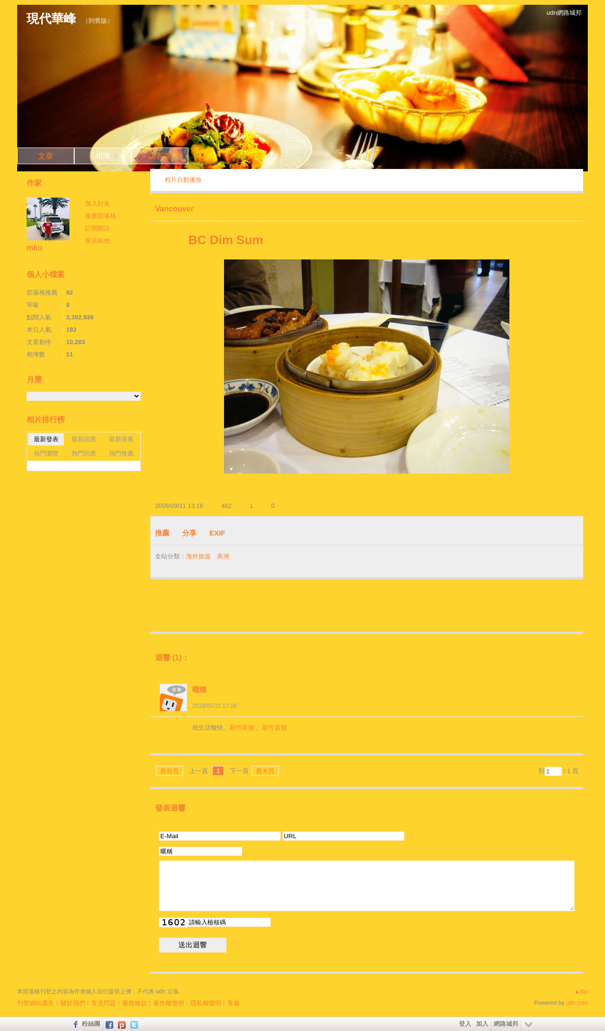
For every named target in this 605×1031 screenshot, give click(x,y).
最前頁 (169, 770)
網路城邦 (506, 1023)
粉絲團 (91, 1023)
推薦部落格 (100, 215)
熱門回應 (83, 453)
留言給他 (97, 240)
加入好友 (97, 203)
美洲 (223, 556)
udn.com (577, 1003)
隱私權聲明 (205, 1003)
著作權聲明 (168, 1003)
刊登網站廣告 (35, 1003)
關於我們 (72, 1003)
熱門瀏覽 (46, 453)
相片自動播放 (183, 179)
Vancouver (174, 209)
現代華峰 (51, 18)
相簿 (102, 156)
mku (34, 248)
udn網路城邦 (564, 12)
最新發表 (46, 439)
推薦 (162, 533)
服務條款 (134, 1003)
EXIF (217, 533)
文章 (45, 156)
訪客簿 (159, 156)
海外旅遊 (198, 556)
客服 (233, 1003)
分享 (189, 533)
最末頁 (265, 770)
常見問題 (103, 1003)
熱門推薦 (121, 453)
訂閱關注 (97, 228)
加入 (482, 1023)
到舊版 (97, 20)
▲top (581, 991)
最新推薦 (121, 439)
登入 (465, 1023)
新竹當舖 (241, 727)
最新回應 (83, 439)
